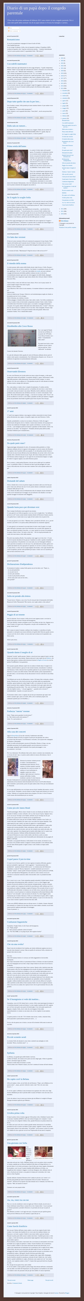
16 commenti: (30, 435)
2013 (62, 88)
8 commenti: (30, 55)
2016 (62, 81)
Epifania (10, 1053)
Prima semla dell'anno (16, 146)
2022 (62, 65)
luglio (64, 103)
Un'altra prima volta (15, 1113)
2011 (62, 211)
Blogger (67, 1293)
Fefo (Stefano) (64, 221)
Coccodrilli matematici (17, 64)
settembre (65, 98)
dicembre (64, 90)
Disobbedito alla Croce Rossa (20, 326)
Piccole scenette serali (16, 1037)
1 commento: (30, 644)
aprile (64, 111)
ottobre (64, 95)
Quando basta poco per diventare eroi (23, 507)
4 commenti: (30, 189)
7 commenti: (30, 229)
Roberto (49, 658)
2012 (62, 208)
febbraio (64, 116)
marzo (64, 113)
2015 (62, 83)
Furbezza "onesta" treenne (18, 711)
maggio (64, 108)
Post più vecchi (49, 1280)
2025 (62, 58)
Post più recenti (11, 1280)
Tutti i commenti (13, 31)
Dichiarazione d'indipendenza (20, 564)
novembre (65, 93)
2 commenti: (30, 556)
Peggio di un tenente (16, 614)
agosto (64, 100)
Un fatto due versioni (16, 237)
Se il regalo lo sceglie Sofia (19, 197)
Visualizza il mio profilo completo (67, 227)
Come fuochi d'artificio (17, 1226)
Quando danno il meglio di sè (19, 652)
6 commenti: (30, 1047)
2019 (62, 73)
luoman (56, 1293)
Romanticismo (13, 39)
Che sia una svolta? (15, 944)
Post (10, 28)
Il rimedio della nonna (16, 263)
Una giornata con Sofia (17, 1143)
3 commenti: (30, 499)
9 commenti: (30, 93)
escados (38, 271)
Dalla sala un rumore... (17, 126)
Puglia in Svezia (42, 660)
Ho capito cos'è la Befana (18, 1079)
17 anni (10, 411)
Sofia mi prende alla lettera (18, 596)
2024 (62, 60)
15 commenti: (30, 318)
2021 (62, 68)
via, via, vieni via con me (18, 1200)
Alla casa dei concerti (16, 732)
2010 (62, 213)
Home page (30, 1280)
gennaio (64, 118)
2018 (62, 75)
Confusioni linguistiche (17, 922)
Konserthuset (15, 735)
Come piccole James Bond (18, 808)
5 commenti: (30, 138)
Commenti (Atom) (17, 1283)
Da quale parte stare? (16, 443)
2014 (62, 86)
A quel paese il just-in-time (18, 859)
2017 (62, 78)
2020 (62, 70)
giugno (64, 105)
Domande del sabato (16, 481)
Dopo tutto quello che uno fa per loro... (24, 101)
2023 (62, 63)
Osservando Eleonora (16, 371)
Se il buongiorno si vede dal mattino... (23, 999)
